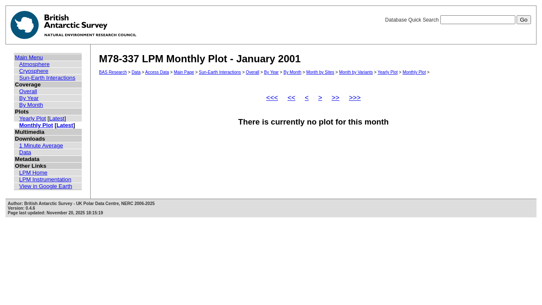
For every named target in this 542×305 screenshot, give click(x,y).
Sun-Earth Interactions (47, 78)
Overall (28, 91)
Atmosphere (34, 64)
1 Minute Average (41, 145)
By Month (31, 105)
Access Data (157, 72)
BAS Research (113, 72)
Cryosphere (33, 71)
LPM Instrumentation (45, 179)
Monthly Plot (36, 125)
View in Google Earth (45, 186)
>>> (355, 97)
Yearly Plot (32, 118)
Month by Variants (356, 72)
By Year (29, 98)
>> (336, 97)
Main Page (184, 72)
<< (292, 97)
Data (25, 152)
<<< (272, 97)
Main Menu (29, 57)
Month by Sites (320, 72)
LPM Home (33, 172)
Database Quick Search (458, 20)
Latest (56, 118)
